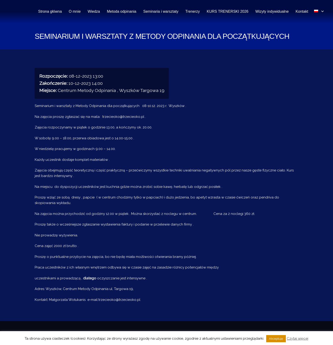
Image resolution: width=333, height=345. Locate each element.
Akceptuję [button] (276, 338)
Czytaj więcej (297, 338)
